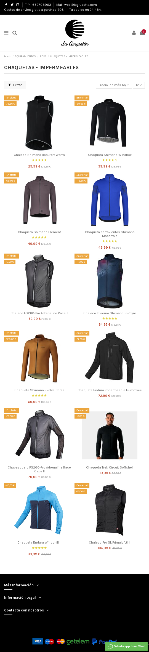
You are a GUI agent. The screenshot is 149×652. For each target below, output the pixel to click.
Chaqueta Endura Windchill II (39, 542)
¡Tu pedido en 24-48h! (85, 10)
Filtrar (15, 85)
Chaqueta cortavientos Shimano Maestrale (110, 234)
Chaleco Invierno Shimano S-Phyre (109, 313)
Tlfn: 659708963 (38, 5)
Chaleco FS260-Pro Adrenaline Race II (39, 313)
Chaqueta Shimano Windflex (110, 155)
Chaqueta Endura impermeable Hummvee (110, 390)
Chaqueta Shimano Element (39, 232)
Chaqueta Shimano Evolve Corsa (39, 390)
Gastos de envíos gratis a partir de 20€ (34, 10)
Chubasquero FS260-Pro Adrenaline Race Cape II (39, 469)
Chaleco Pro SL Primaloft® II (110, 542)
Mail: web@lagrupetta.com (76, 5)
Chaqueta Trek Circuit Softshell (110, 467)
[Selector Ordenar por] (114, 85)
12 (139, 85)
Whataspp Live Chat (126, 646)
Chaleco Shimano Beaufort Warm (39, 155)
